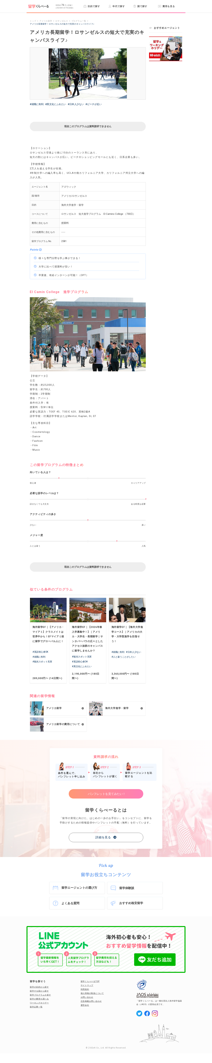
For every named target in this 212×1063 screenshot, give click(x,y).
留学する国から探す (39, 991)
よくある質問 (70, 903)
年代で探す (116, 6)
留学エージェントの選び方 (79, 887)
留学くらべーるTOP (90, 981)
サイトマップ (87, 985)
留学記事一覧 (36, 1007)
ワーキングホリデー (39, 1003)
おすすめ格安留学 (131, 903)
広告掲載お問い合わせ (91, 1001)
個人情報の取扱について (92, 993)
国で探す (140, 6)
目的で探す (91, 6)
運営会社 (85, 1005)
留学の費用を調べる (39, 999)
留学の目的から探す (39, 987)
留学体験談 (126, 888)
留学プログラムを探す (40, 995)
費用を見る (166, 6)
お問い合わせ (87, 997)
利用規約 (85, 989)
